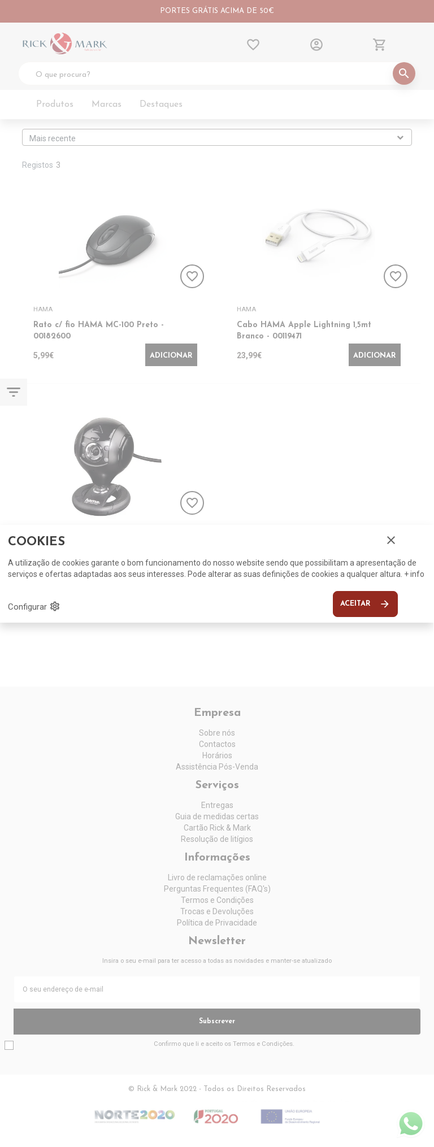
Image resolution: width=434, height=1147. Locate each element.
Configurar (34, 606)
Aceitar (365, 604)
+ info (414, 574)
